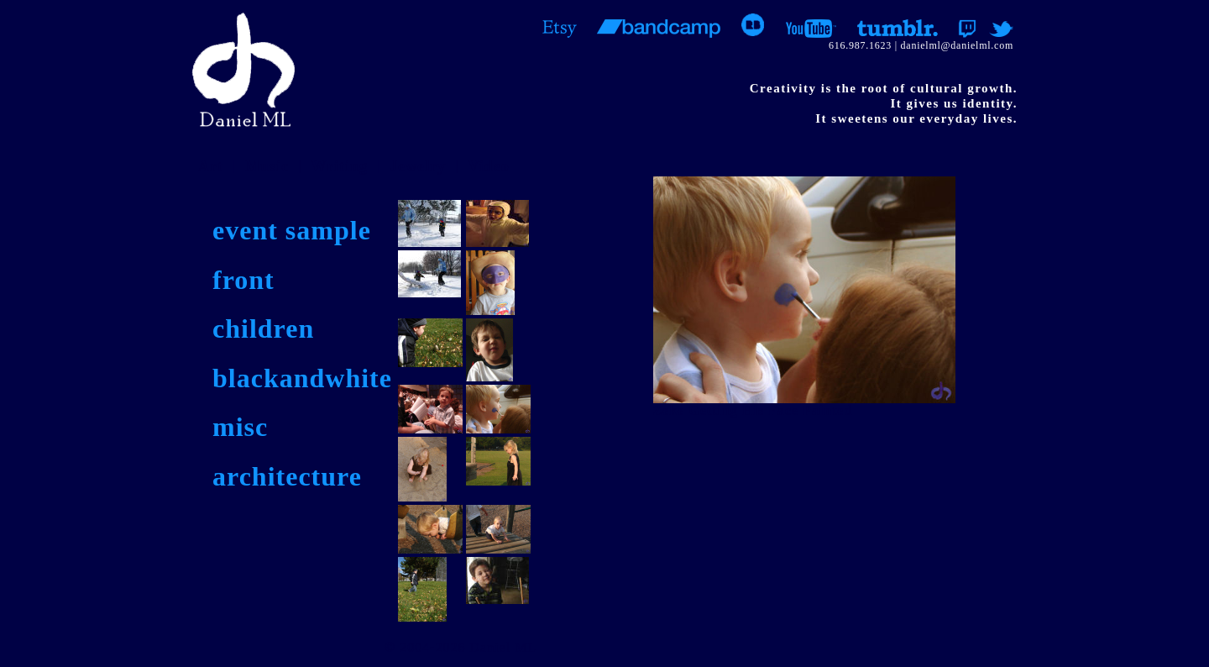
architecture (287, 476)
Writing (339, 166)
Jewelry (418, 166)
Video (488, 166)
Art (210, 166)
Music (267, 166)
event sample (291, 230)
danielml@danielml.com (957, 45)
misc (240, 427)
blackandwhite (302, 378)
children (263, 328)
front (243, 280)
